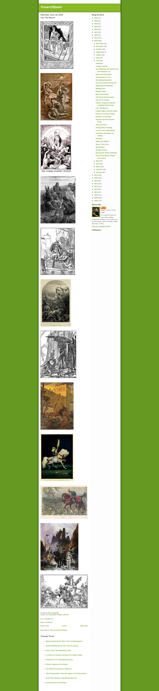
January (99, 172)
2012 (96, 189)
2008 (96, 201)
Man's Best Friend (102, 94)
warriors (66, 615)
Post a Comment (46, 622)
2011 (96, 192)
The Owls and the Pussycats (106, 83)
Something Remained (103, 80)
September (100, 52)
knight (59, 615)
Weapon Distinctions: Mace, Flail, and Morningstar (64, 641)
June (98, 60)
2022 (96, 29)
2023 (96, 26)
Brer (104, 208)
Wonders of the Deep (103, 117)
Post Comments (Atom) (58, 630)
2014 (96, 184)
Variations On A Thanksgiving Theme (59, 660)
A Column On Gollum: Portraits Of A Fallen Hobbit (64, 655)
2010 (96, 195)
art (47, 615)
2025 (96, 21)
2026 (96, 18)
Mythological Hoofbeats (104, 86)
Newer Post (44, 626)
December (100, 43)
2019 (96, 38)
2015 (96, 181)
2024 (96, 24)
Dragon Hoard (101, 91)
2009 (96, 198)
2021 (96, 32)
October (99, 49)
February (99, 169)
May (97, 161)
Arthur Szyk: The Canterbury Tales (58, 650)
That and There (101, 125)
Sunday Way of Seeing (104, 128)
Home (64, 626)
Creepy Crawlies (102, 66)
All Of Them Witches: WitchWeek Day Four (61, 678)
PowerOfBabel (51, 7)
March (98, 166)
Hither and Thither (102, 141)
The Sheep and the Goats (105, 97)
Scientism (99, 63)
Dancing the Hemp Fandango (106, 153)
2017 (96, 175)
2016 (96, 178)
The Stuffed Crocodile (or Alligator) (58, 669)
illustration (52, 615)
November (100, 46)
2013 (96, 186)
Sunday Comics (101, 150)
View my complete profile (101, 226)
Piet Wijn (99, 138)
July (98, 58)
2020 (96, 35)
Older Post (84, 626)
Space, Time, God (102, 144)
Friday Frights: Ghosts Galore (106, 111)
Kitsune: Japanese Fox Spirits (57, 664)
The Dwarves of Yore (103, 77)
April (98, 164)
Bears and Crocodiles (104, 74)
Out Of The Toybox (102, 100)
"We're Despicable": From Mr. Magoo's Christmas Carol (66, 673)
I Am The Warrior (102, 108)
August (99, 55)
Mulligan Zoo (100, 88)
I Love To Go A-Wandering (105, 130)
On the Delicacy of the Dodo (56, 683)
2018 (96, 41)
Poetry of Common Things (105, 114)
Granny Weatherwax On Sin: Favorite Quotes (62, 646)
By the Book (100, 147)
